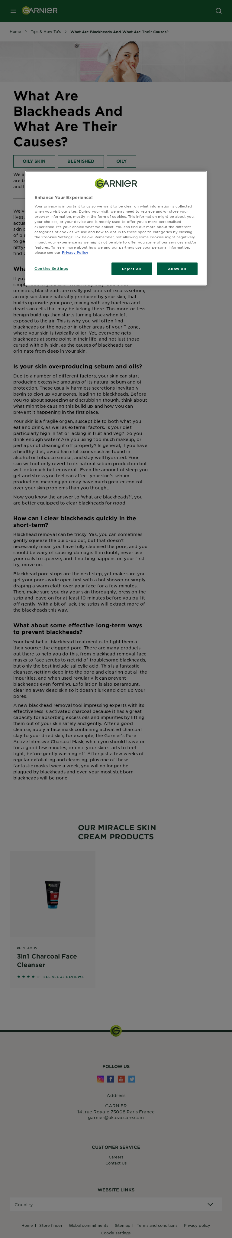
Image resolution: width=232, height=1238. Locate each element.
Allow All (177, 268)
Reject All (132, 268)
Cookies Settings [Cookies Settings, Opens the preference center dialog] (51, 268)
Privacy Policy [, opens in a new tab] (75, 252)
